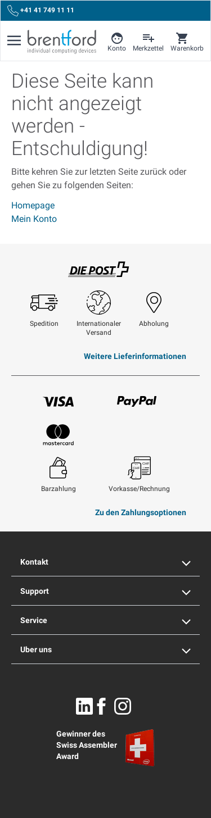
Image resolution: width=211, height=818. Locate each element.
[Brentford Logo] (62, 42)
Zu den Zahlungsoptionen (140, 512)
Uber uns (105, 649)
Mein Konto (34, 218)
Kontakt (105, 561)
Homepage (33, 205)
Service (105, 620)
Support (105, 591)
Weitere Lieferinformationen (135, 356)
